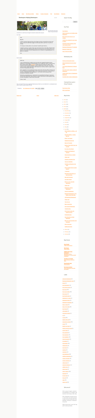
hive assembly (65, 332)
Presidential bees (68, 214)
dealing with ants (66, 319)
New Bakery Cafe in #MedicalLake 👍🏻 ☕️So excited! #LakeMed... (70, 255)
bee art (64, 283)
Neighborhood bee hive (69, 140)
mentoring (64, 352)
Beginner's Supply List (67, 49)
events (64, 324)
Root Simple (66, 244)
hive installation (66, 337)
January (66, 234)
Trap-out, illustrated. (69, 161)
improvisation (65, 343)
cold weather (65, 311)
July (66, 122)
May (66, 126)
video (64, 380)
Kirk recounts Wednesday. (70, 206)
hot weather (65, 341)
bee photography (66, 285)
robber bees (65, 362)
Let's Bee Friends (68, 179)
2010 (65, 106)
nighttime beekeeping (67, 356)
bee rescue (65, 289)
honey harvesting (66, 339)
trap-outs (64, 377)
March (66, 229)
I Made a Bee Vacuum (68, 245)
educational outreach (67, 321)
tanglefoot (33, 64)
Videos (37, 13)
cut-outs (64, 317)
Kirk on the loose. (68, 224)
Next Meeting (56, 13)
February (67, 231)
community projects (66, 313)
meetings (64, 349)
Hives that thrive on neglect (70, 154)
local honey (65, 347)
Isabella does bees (68, 226)
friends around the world (67, 328)
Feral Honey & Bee (66, 88)
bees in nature (65, 304)
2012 (65, 102)
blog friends (65, 309)
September (67, 117)
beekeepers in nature (67, 298)
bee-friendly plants (66, 296)
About (23, 13)
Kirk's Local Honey (66, 90)
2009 (65, 108)
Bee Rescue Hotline (30, 13)
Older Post (56, 95)
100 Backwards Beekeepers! (70, 197)
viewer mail (65, 382)
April (66, 129)
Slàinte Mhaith (66, 249)
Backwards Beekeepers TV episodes (70, 47)
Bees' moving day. (68, 204)
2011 (65, 104)
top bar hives (65, 375)
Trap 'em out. (67, 201)
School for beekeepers (69, 191)
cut (63, 315)
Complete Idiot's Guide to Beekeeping (70, 76)
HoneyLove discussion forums (68, 60)
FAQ (51, 13)
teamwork (64, 373)
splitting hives (65, 367)
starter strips (65, 369)
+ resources (67, 171)
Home (18, 13)
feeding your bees (66, 326)
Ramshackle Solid (68, 263)
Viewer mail (67, 157)
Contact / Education (44, 13)
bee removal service (66, 287)
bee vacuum (65, 294)
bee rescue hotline (66, 291)
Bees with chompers (69, 177)
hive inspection (65, 334)
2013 (65, 99)
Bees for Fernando (68, 143)
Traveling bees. (68, 208)
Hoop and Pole (67, 264)
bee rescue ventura (68, 267)
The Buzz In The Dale (68, 258)
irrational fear (65, 345)
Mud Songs (66, 248)
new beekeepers (66, 354)
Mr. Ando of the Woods (69, 148)
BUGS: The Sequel (68, 138)
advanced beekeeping (67, 278)
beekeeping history (66, 300)
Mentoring (63, 13)
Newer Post (19, 95)
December (67, 110)
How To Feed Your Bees (67, 51)
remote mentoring (66, 360)
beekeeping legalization (67, 302)
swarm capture (65, 371)
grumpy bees (65, 330)
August (66, 120)
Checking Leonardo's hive (70, 159)
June (66, 124)
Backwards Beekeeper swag (68, 281)
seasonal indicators (66, 364)
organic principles (66, 358)
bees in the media (66, 306)
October (66, 115)
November (67, 113)
